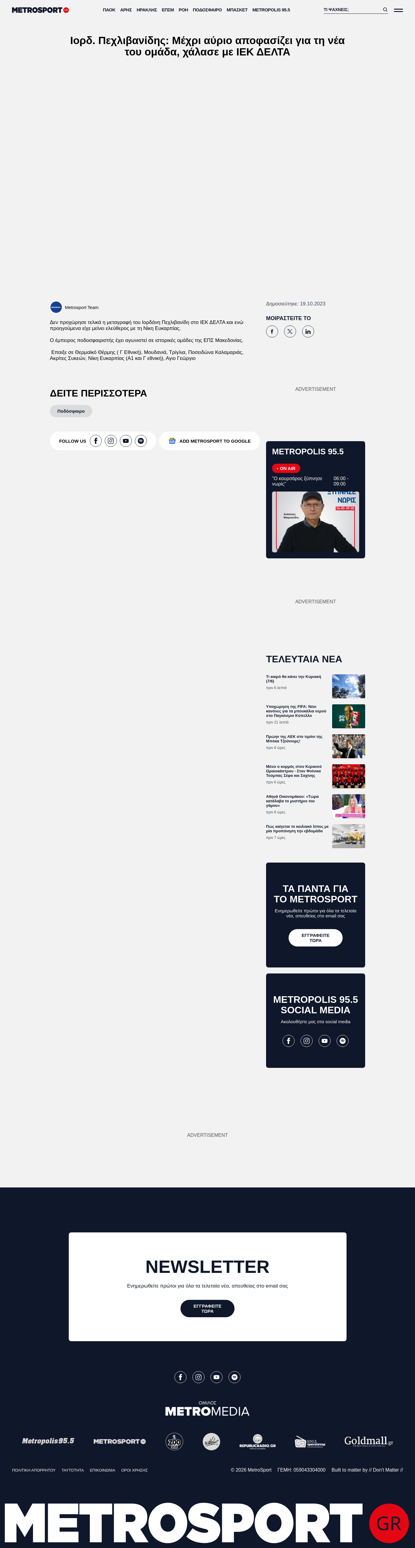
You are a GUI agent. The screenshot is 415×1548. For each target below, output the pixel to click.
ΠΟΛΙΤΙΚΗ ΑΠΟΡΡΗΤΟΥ (34, 1470)
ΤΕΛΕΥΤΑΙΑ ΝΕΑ (304, 659)
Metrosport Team (81, 307)
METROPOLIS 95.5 (271, 9)
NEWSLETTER (207, 1267)
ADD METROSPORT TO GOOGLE (215, 441)
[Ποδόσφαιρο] (71, 411)
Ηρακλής (147, 9)
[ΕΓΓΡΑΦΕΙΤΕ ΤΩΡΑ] (316, 937)
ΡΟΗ (183, 9)
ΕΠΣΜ (168, 9)
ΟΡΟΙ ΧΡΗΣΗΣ (134, 1470)
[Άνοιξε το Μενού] (398, 10)
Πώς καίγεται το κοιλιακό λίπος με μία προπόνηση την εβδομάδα (297, 828)
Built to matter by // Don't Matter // (367, 1469)
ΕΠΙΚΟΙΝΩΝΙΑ (102, 1470)
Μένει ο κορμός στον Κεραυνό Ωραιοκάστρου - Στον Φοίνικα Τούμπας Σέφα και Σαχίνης (294, 771)
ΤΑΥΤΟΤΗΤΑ (73, 1470)
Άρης (126, 9)
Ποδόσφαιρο (207, 9)
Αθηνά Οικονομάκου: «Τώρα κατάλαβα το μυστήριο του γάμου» (292, 801)
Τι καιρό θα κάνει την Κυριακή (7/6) (293, 678)
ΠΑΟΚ (109, 9)
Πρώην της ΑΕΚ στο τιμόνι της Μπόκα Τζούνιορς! (294, 738)
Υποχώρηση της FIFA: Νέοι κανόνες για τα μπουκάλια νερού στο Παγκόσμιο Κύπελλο (296, 711)
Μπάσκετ (237, 9)
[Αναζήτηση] (352, 9)
